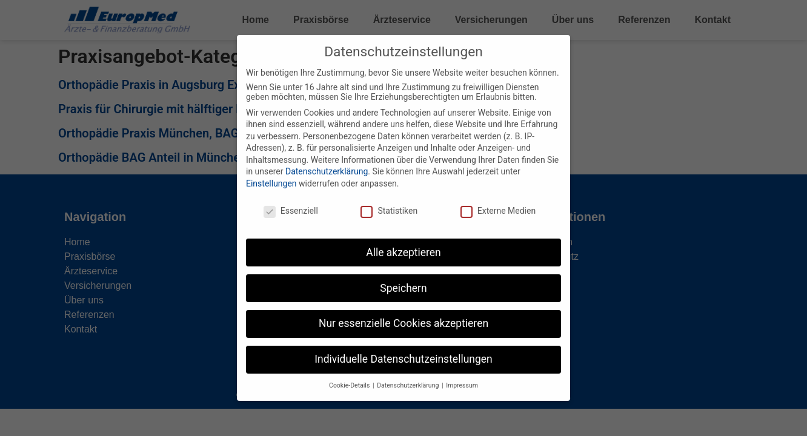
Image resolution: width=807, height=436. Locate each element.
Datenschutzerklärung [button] (408, 373)
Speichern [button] (403, 275)
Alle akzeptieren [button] (403, 240)
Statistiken (388, 198)
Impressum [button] (462, 373)
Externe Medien (498, 198)
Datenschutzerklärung (326, 159)
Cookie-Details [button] (350, 373)
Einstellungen (271, 171)
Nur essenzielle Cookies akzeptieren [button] (403, 311)
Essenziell (291, 198)
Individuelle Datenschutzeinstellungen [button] (403, 347)
